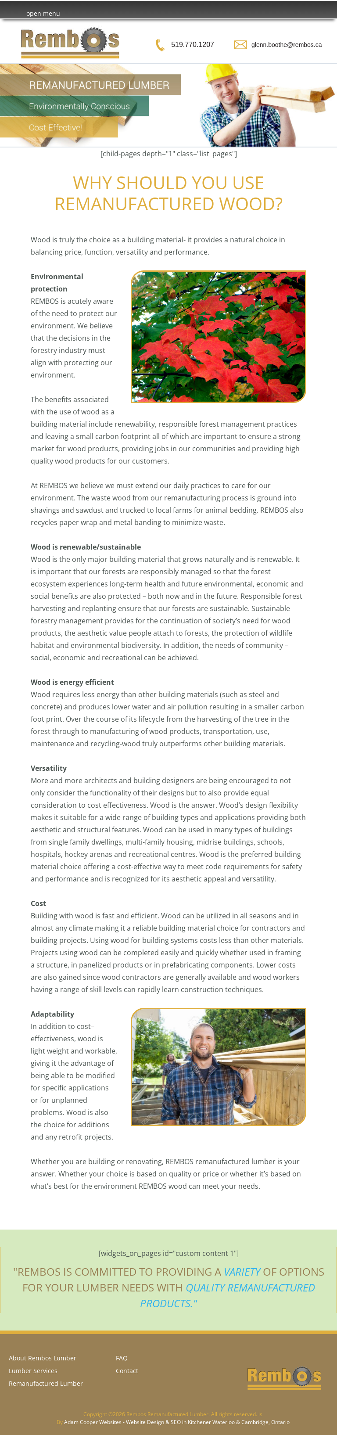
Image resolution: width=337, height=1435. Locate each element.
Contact (127, 1371)
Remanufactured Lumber (46, 1383)
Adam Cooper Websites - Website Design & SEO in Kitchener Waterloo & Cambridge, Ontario (177, 1422)
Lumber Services (33, 1371)
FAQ (122, 1358)
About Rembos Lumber (42, 1358)
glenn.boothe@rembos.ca (286, 44)
